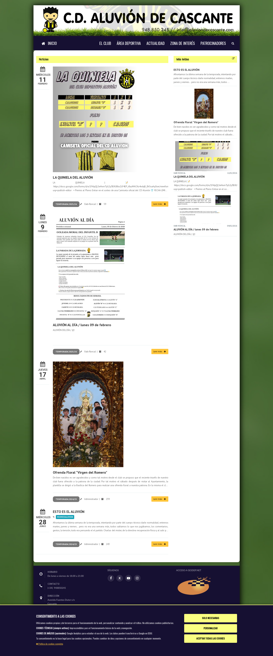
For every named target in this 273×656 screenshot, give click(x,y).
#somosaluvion (65, 517)
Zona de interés (182, 43)
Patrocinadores (213, 43)
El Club (105, 43)
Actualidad (155, 43)
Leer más (159, 204)
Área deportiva (129, 43)
